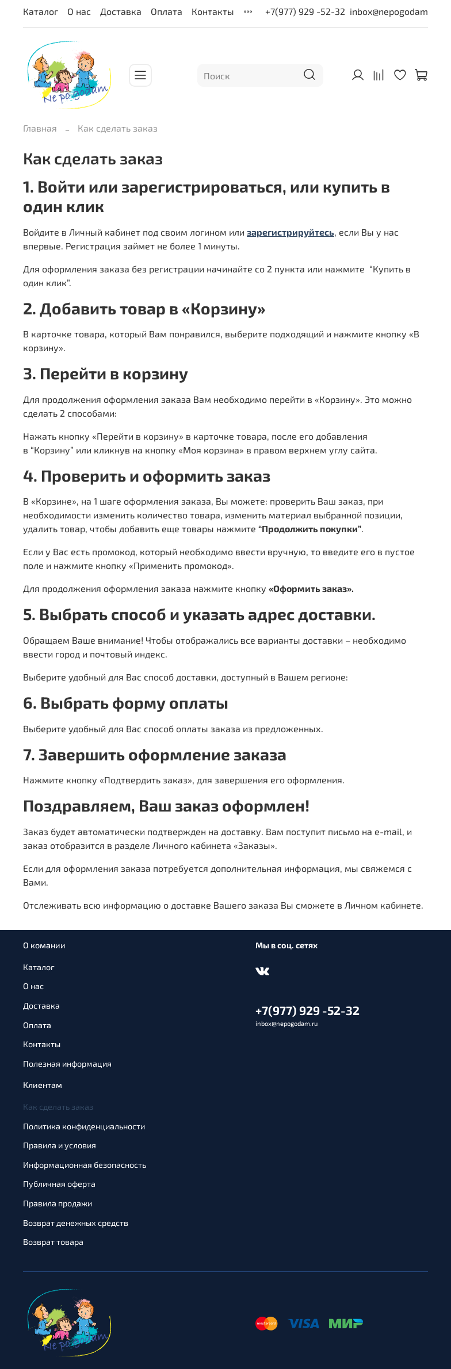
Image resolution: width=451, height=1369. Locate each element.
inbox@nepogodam (389, 11)
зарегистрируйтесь (290, 231)
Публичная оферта (59, 1184)
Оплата (166, 11)
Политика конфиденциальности (84, 1126)
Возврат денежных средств (75, 1223)
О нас (79, 11)
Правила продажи (57, 1203)
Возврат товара (53, 1242)
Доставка (121, 11)
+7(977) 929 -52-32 (305, 11)
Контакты (213, 11)
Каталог (40, 11)
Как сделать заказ (58, 1107)
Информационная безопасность (84, 1165)
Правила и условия (59, 1145)
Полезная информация (67, 1063)
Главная (40, 127)
